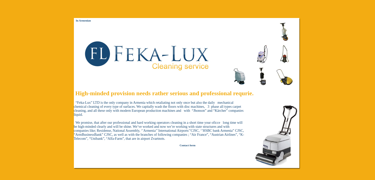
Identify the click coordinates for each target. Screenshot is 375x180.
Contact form (187, 145)
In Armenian (83, 20)
